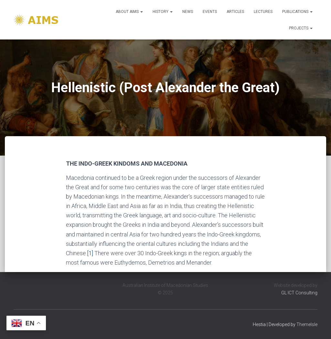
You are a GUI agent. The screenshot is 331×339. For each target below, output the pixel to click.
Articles (235, 11)
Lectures (263, 11)
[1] (90, 253)
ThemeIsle (306, 324)
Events (210, 11)
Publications (297, 11)
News (187, 11)
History (163, 11)
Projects (301, 28)
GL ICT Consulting (299, 292)
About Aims (129, 11)
